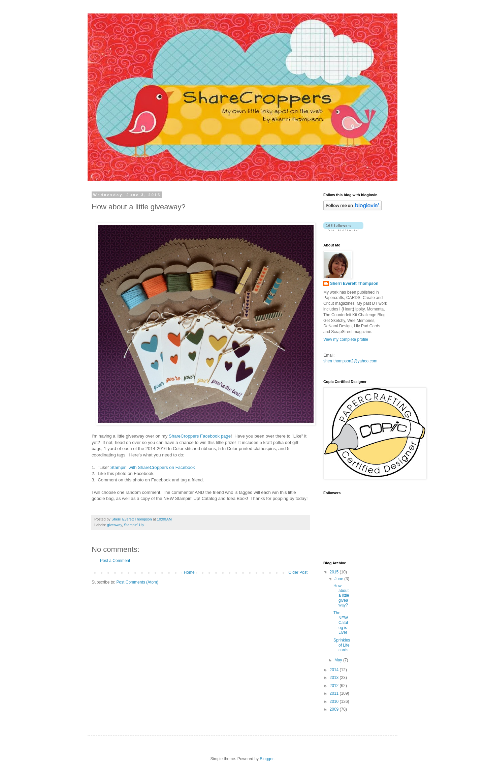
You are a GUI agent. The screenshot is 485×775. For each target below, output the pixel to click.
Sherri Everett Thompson (354, 283)
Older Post (298, 572)
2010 (335, 701)
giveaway (114, 525)
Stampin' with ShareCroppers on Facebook (152, 467)
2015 (335, 572)
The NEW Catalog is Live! (340, 622)
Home (189, 572)
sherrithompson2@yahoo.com (350, 361)
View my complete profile (345, 339)
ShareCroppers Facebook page (200, 436)
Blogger (266, 758)
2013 (335, 677)
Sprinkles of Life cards (341, 645)
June (339, 578)
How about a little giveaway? (341, 596)
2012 (335, 685)
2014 (335, 669)
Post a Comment (115, 560)
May (338, 660)
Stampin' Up (133, 525)
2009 (335, 709)
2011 (335, 693)
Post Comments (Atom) (137, 582)
